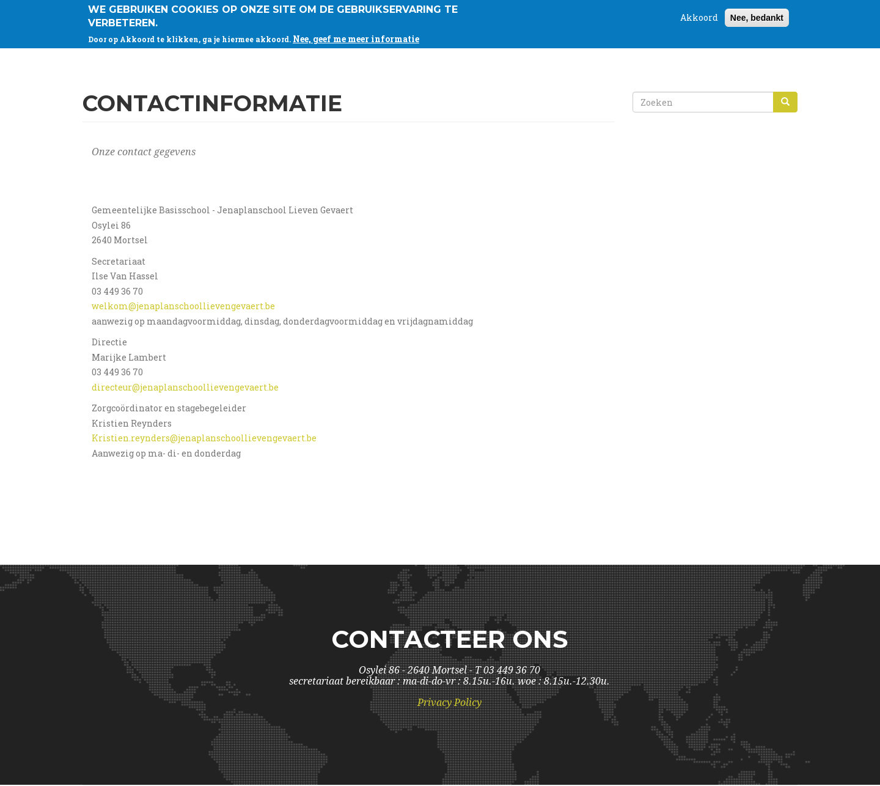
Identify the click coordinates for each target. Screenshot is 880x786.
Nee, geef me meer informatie (356, 36)
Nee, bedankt (756, 15)
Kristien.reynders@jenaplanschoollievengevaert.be (204, 438)
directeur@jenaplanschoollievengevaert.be (185, 387)
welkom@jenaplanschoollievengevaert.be (183, 306)
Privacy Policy (449, 702)
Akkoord (699, 14)
